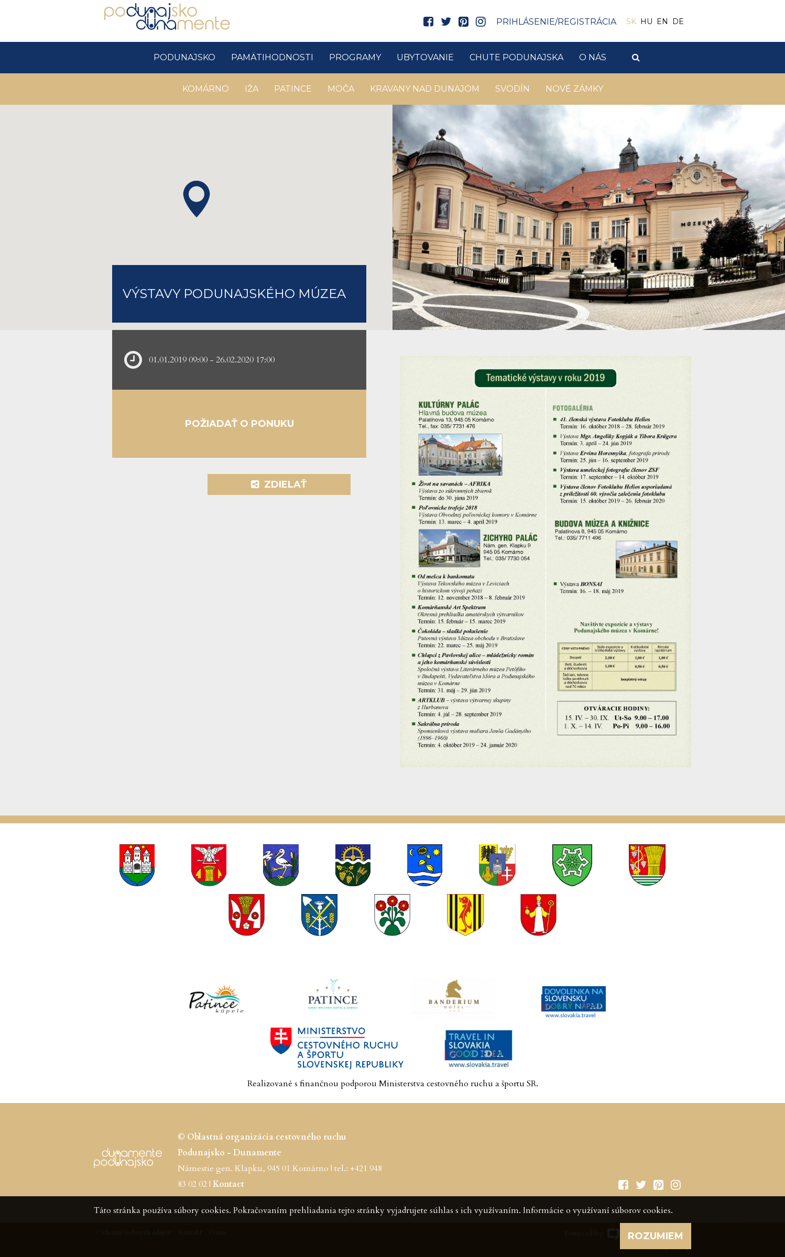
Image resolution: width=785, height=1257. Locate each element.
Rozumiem (655, 1236)
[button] (196, 199)
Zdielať (279, 484)
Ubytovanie (425, 57)
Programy (355, 57)
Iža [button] (251, 89)
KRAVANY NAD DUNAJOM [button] (424, 89)
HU (646, 21)
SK (631, 21)
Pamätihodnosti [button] (272, 57)
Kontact (228, 1184)
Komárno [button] (205, 89)
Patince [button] (293, 89)
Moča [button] (341, 89)
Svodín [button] (512, 89)
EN (662, 21)
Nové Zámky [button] (574, 89)
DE (678, 21)
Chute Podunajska (516, 57)
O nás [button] (592, 57)
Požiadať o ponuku (239, 423)
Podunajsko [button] (184, 57)
